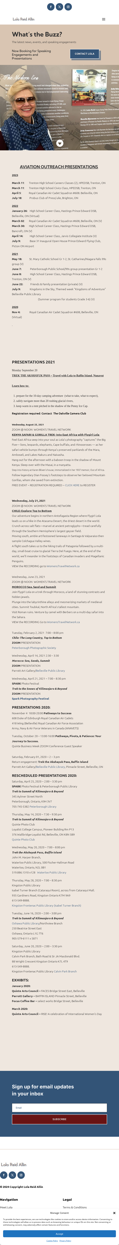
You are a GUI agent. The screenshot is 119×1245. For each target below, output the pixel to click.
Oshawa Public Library (25, 923)
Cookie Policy (52, 1240)
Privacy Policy (65, 1240)
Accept (59, 1233)
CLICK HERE (72, 485)
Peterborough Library (43, 806)
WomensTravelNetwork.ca (63, 566)
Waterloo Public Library (51, 872)
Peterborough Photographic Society (34, 647)
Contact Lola (84, 53)
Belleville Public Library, (51, 766)
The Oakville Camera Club (69, 413)
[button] (114, 1213)
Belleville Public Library (50, 670)
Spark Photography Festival (30, 698)
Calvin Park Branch (65, 971)
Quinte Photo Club (23, 839)
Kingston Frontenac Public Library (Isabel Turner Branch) (46, 905)
